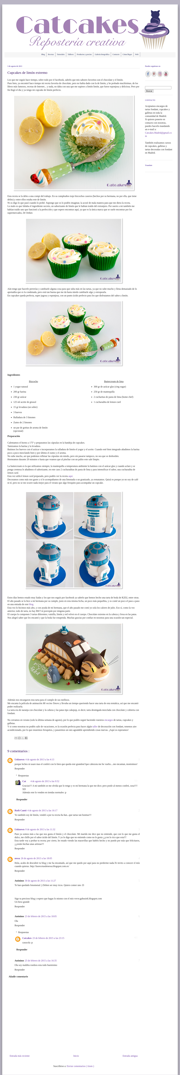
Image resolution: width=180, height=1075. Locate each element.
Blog (43, 54)
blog (31, 604)
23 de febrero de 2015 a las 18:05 (41, 916)
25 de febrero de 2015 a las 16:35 (41, 960)
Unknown (20, 759)
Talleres (71, 54)
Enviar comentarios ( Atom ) (80, 1066)
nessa (17, 858)
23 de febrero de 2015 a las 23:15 (48, 938)
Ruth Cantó (20, 810)
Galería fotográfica (102, 54)
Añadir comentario (18, 976)
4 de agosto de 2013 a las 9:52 (44, 781)
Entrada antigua (130, 1056)
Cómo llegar (127, 54)
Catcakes (27, 938)
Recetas (51, 54)
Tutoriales (61, 54)
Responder (20, 768)
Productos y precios (84, 54)
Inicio (76, 1056)
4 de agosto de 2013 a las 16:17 (42, 810)
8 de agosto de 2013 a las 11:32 (40, 829)
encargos (108, 720)
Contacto (115, 54)
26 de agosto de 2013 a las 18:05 (36, 858)
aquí (70, 476)
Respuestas (23, 775)
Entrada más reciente (20, 1056)
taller (95, 726)
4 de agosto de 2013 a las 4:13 (39, 759)
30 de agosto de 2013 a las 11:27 (40, 880)
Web (136, 54)
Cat (24, 781)
